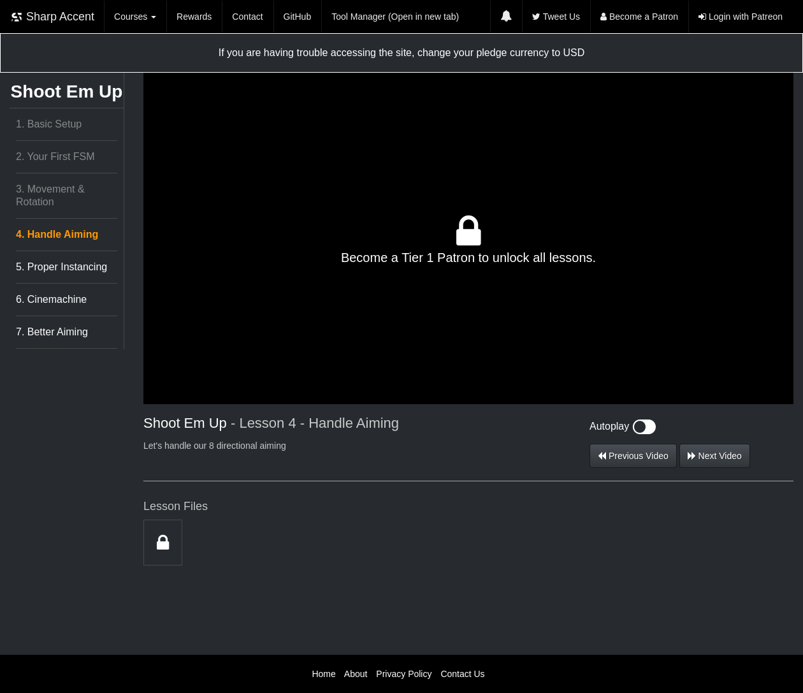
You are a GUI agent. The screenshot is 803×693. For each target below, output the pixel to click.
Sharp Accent (52, 17)
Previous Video (633, 456)
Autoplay (623, 426)
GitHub (298, 16)
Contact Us (462, 674)
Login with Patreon (740, 16)
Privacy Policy (403, 674)
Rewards (194, 16)
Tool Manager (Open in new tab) (395, 16)
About (356, 674)
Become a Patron (639, 16)
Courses (135, 16)
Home (323, 674)
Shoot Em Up (67, 91)
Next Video (715, 456)
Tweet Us (556, 16)
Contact (247, 16)
